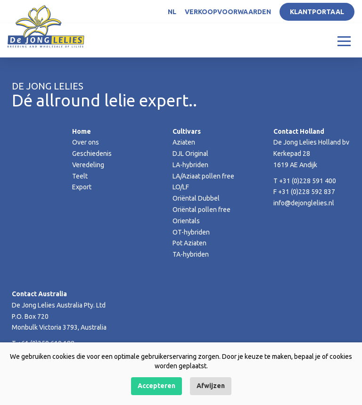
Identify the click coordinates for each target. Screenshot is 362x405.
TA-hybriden (191, 254)
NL (172, 11)
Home (81, 131)
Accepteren (156, 385)
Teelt (80, 176)
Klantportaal (317, 12)
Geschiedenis (92, 153)
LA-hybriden (190, 165)
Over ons (85, 142)
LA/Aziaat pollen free (203, 176)
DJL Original (190, 153)
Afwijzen (211, 385)
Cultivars (187, 131)
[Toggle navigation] (344, 40)
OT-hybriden (191, 232)
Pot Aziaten (189, 243)
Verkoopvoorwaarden (228, 11)
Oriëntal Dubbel (196, 198)
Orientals (186, 221)
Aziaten (184, 142)
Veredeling (88, 165)
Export (81, 187)
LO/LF (181, 187)
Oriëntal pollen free (201, 209)
